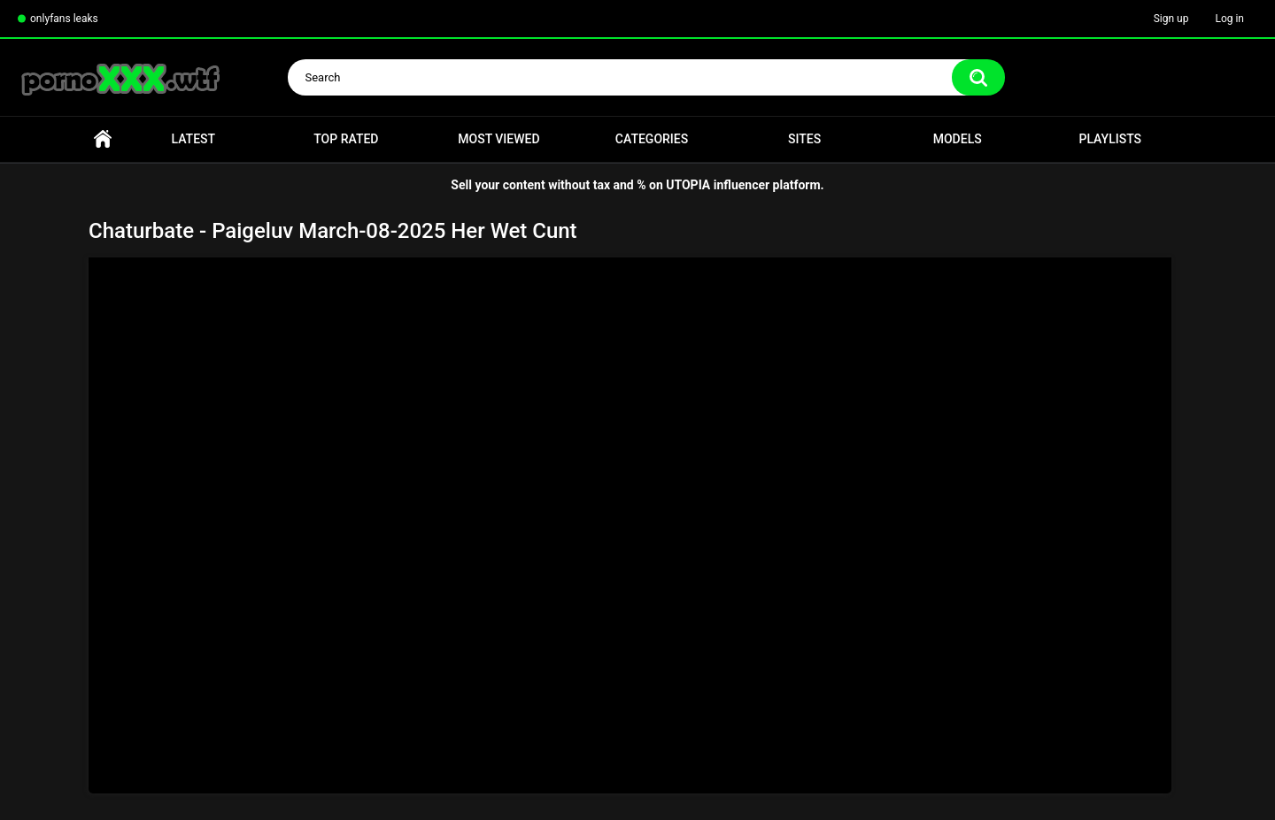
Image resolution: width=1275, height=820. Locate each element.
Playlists (1109, 139)
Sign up (1171, 18)
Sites (804, 139)
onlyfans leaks (64, 18)
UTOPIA (688, 185)
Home (103, 139)
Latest (194, 139)
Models (957, 139)
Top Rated (345, 139)
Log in (1229, 18)
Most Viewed (498, 139)
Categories (651, 139)
